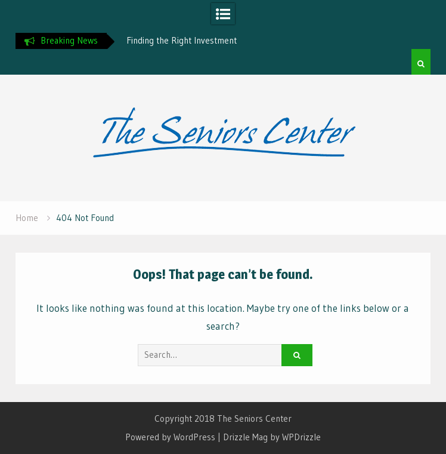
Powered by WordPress (170, 437)
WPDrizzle (301, 437)
